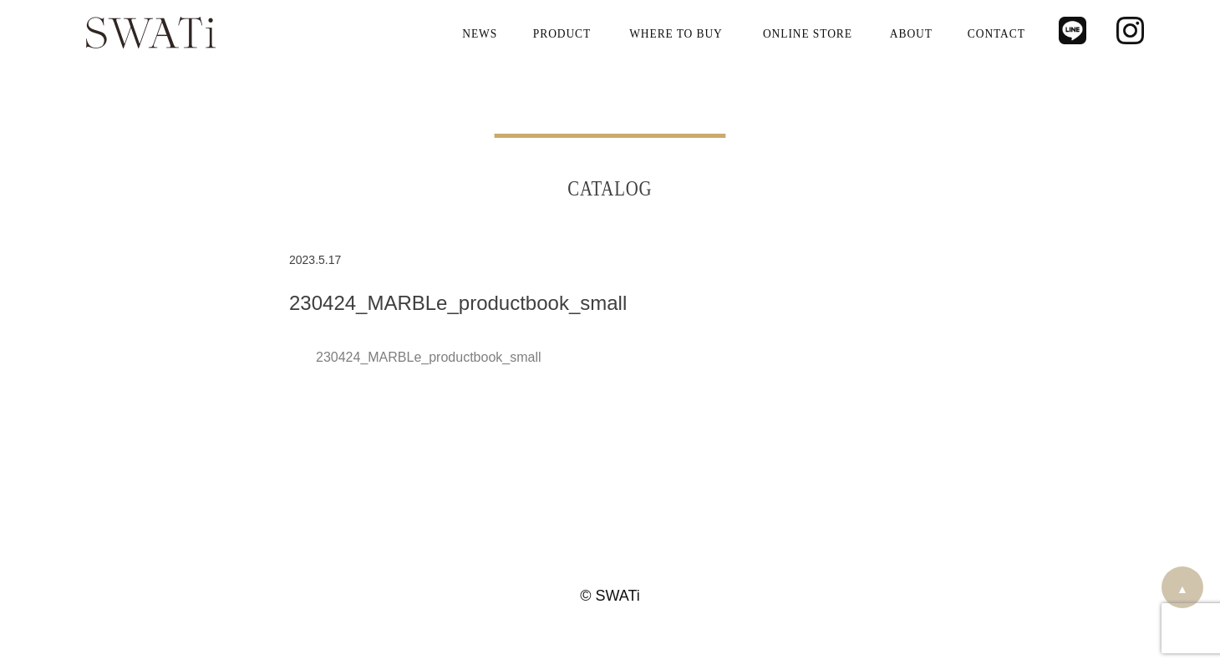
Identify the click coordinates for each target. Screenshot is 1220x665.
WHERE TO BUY (676, 33)
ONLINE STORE (807, 33)
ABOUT (911, 33)
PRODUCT (562, 33)
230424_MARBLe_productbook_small (428, 357)
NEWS (480, 33)
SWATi (151, 33)
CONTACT (996, 33)
